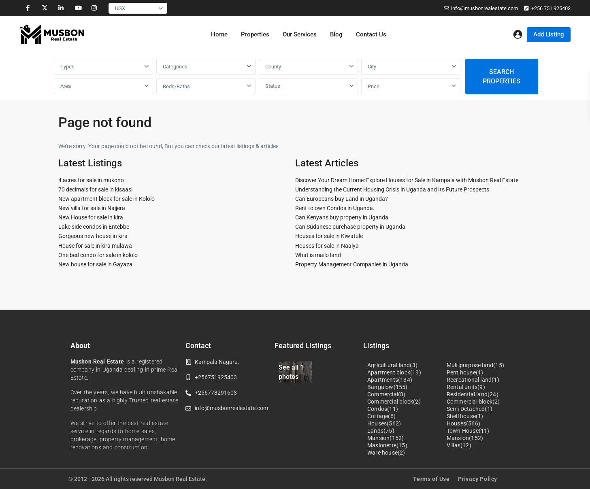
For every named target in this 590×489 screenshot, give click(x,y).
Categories (175, 67)
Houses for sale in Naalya (327, 245)
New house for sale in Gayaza (95, 264)
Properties (255, 34)
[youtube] (77, 8)
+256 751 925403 (551, 8)
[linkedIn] (61, 8)
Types (67, 67)
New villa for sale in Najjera (91, 208)
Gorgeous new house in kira (93, 236)
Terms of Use (431, 479)
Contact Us (371, 34)
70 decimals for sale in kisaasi (95, 189)
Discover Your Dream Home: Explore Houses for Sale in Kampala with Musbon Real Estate (406, 180)
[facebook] (27, 8)
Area (65, 86)
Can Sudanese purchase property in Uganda (350, 226)
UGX (120, 8)
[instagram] (94, 8)
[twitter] (44, 8)
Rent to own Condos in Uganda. (335, 208)
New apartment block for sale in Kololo (106, 199)
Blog (336, 34)
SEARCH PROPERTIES (501, 76)
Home (219, 34)
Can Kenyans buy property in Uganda (341, 217)
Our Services (300, 34)
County (273, 67)
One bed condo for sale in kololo (98, 255)
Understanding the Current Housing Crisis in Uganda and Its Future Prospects (392, 189)
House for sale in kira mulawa (95, 245)
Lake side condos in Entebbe (93, 226)
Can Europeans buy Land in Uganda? (341, 199)
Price (373, 86)
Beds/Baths (176, 86)
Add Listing (548, 34)
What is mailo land (318, 255)
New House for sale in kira (90, 217)
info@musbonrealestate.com (484, 8)
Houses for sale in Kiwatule (329, 236)
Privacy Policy (477, 479)
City (372, 67)
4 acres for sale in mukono (91, 180)
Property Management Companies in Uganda (351, 264)
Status (272, 86)
